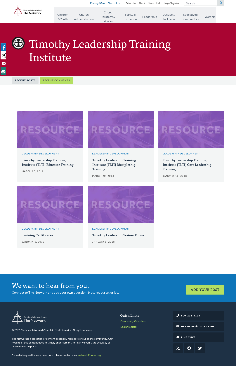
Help (156, 4)
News (148, 4)
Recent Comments (56, 81)
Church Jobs (107, 4)
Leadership (155, 16)
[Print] (4, 72)
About (138, 4)
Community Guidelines (133, 323)
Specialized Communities (198, 16)
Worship (219, 16)
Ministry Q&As (89, 4)
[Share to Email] (4, 64)
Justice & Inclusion (175, 16)
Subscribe (126, 4)
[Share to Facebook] (4, 48)
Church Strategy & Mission (111, 16)
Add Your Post (205, 289)
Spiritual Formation (135, 16)
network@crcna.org (89, 357)
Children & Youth (63, 16)
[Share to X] (4, 56)
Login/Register (170, 4)
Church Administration (85, 16)
